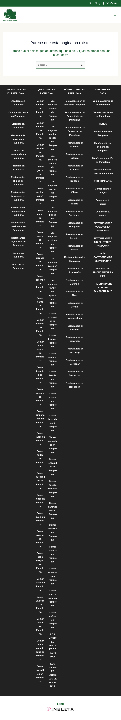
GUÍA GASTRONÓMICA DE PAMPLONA (102, 257)
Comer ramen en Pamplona (40, 626)
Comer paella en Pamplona (40, 240)
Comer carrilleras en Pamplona (40, 196)
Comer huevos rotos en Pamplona (52, 488)
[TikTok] (99, 3)
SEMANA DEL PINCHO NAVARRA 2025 (103, 272)
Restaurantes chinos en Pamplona (18, 181)
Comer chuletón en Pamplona (40, 130)
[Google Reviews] (111, 3)
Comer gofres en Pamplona (52, 620)
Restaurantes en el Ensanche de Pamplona (75, 131)
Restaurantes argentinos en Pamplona (18, 242)
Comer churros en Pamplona (52, 532)
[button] (90, 3)
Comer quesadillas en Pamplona (40, 480)
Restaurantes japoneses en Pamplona (18, 196)
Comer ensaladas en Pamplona (52, 466)
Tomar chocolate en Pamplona (52, 445)
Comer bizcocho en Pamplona (52, 423)
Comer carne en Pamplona (40, 305)
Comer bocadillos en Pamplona (40, 674)
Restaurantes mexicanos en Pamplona (18, 226)
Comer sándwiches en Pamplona (52, 510)
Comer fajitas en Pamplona (40, 458)
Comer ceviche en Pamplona (40, 397)
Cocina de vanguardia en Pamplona (18, 154)
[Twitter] (107, 3)
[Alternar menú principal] (115, 15)
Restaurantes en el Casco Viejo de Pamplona (75, 116)
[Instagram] (95, 3)
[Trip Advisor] (115, 3)
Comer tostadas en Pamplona (40, 375)
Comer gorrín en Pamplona (40, 174)
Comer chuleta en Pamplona (40, 108)
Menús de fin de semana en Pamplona (102, 147)
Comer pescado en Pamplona (40, 283)
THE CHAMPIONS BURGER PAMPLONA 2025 (102, 288)
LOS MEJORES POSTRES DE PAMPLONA (53, 645)
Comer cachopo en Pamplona (40, 327)
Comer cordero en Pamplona (40, 152)
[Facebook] (103, 3)
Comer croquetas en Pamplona (52, 321)
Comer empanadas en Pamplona (40, 418)
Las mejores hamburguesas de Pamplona (52, 137)
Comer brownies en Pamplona (52, 576)
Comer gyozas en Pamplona (40, 539)
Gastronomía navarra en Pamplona (18, 139)
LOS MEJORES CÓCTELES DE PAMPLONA (52, 675)
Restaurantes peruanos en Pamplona (18, 211)
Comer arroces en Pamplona (40, 261)
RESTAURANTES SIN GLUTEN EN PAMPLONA (103, 242)
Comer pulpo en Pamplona (40, 218)
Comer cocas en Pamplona (52, 401)
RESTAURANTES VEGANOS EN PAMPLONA (103, 227)
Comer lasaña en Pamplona (52, 379)
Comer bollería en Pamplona (52, 554)
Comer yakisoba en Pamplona (40, 604)
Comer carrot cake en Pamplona (52, 598)
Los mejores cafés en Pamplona (52, 266)
